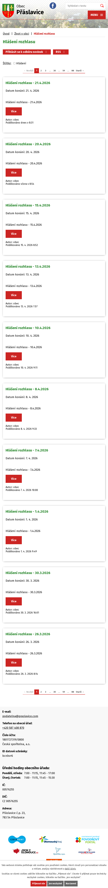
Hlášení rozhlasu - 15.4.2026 (28, 205)
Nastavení (71, 883)
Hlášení (21, 63)
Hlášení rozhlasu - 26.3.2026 (28, 634)
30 (54, 70)
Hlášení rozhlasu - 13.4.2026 (28, 266)
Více (13, 111)
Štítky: (7, 63)
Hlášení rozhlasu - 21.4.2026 (28, 83)
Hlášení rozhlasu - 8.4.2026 (27, 389)
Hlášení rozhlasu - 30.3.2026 (28, 573)
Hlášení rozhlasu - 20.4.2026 (28, 144)
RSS (61, 52)
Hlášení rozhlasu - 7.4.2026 (27, 450)
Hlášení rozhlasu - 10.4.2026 (28, 328)
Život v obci (21, 33)
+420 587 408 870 (13, 728)
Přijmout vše (38, 883)
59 (64, 70)
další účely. (70, 868)
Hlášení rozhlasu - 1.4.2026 (27, 511)
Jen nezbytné (55, 883)
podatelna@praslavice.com (20, 716)
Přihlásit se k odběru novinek (27, 52)
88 (73, 70)
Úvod (6, 33)
